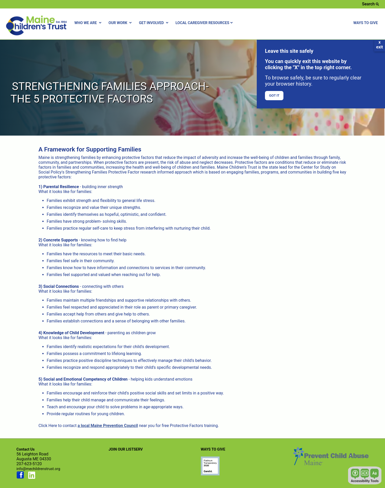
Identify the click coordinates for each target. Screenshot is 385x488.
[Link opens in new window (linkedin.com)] (32, 477)
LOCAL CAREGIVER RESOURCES (204, 23)
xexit (379, 44)
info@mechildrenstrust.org (38, 469)
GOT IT (274, 95)
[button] (364, 475)
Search (370, 4)
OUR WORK (120, 23)
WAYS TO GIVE (365, 23)
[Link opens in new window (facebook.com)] (20, 477)
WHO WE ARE (88, 23)
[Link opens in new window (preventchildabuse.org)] (210, 473)
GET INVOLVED (154, 23)
